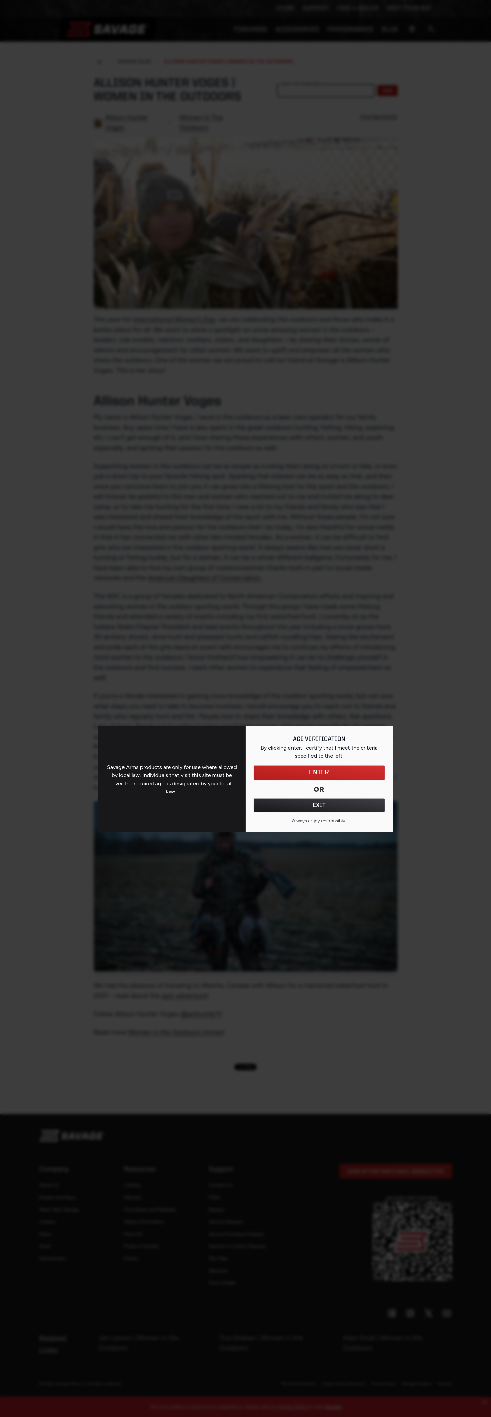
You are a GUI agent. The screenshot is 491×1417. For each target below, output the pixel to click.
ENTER (319, 772)
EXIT (319, 805)
